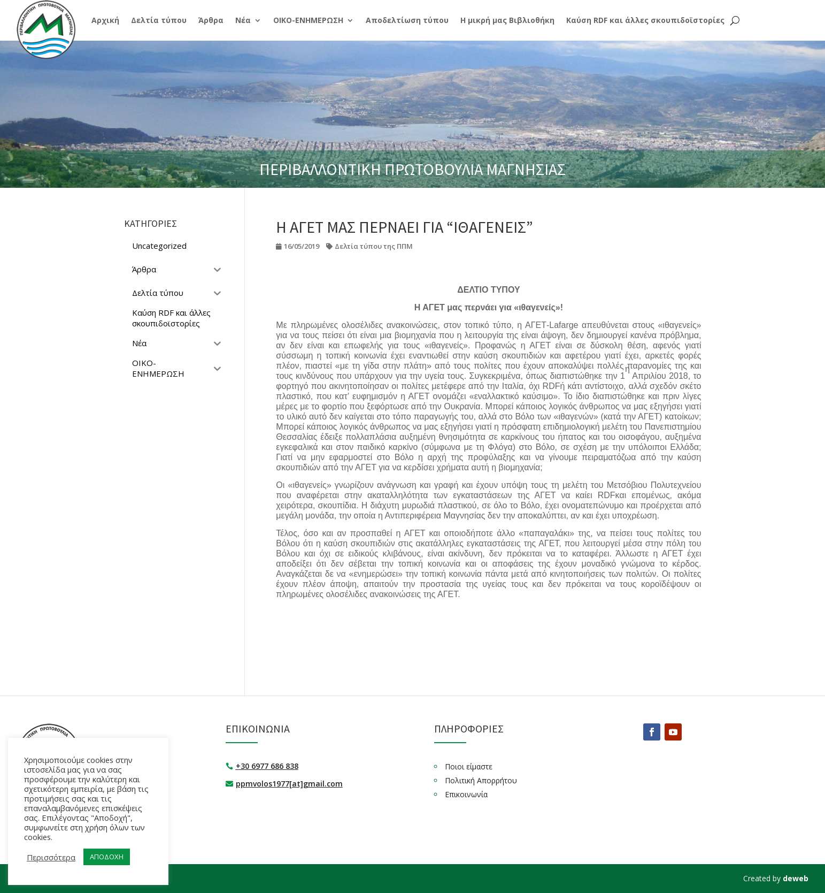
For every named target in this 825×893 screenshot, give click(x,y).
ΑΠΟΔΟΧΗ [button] (107, 856)
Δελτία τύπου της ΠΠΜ (374, 246)
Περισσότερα (51, 857)
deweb (795, 878)
